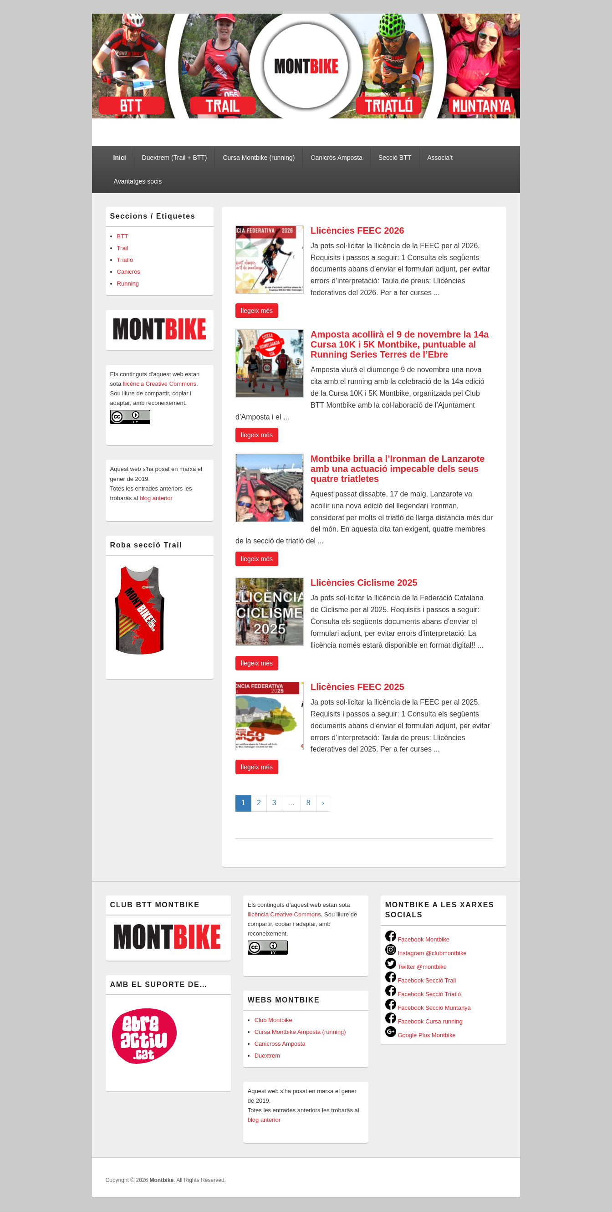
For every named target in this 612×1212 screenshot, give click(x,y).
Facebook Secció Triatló (423, 994)
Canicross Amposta (280, 1043)
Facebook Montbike (417, 939)
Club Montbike (273, 1020)
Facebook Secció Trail (420, 980)
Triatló (125, 259)
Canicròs (128, 271)
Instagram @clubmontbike (426, 953)
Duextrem (267, 1055)
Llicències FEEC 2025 (357, 687)
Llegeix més (257, 310)
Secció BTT (394, 157)
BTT (122, 236)
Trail (122, 248)
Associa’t (440, 157)
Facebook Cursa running (424, 1021)
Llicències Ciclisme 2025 (364, 583)
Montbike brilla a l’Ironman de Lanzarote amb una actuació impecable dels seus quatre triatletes (397, 469)
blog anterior (155, 498)
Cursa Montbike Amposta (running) (300, 1031)
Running (128, 283)
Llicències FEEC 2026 (357, 230)
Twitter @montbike (416, 966)
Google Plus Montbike (420, 1035)
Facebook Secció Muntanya (428, 1007)
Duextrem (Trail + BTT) (174, 157)
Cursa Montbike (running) (259, 157)
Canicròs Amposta (336, 157)
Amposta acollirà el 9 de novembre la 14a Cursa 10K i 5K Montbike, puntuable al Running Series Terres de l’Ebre (400, 344)
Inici (119, 157)
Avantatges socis (138, 181)
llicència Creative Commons (159, 383)
